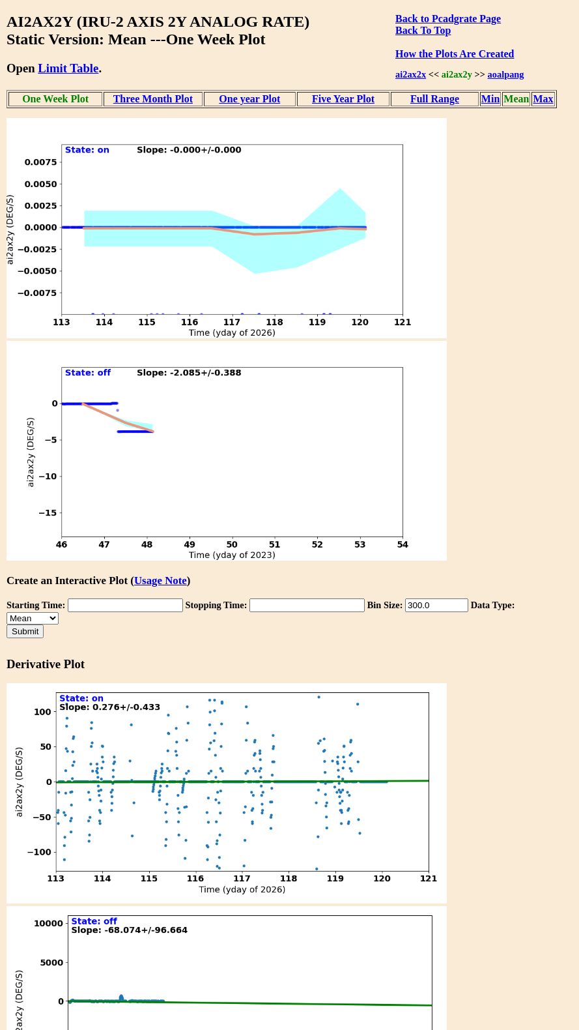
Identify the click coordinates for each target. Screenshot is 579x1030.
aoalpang (506, 74)
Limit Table (68, 68)
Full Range (434, 98)
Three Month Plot (153, 98)
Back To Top (423, 30)
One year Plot (249, 98)
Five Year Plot (343, 98)
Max (543, 98)
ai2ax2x (410, 74)
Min (490, 98)
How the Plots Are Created (454, 53)
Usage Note (160, 580)
